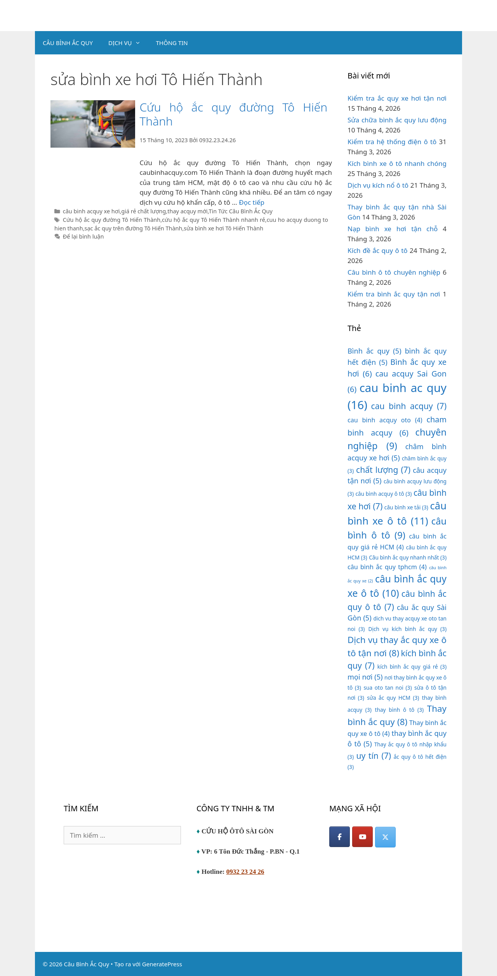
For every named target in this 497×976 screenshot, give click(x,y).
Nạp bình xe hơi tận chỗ (393, 228)
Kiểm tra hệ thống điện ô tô (392, 141)
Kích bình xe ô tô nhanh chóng (397, 163)
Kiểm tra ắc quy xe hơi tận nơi (397, 98)
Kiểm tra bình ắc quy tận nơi (394, 293)
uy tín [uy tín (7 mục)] (373, 755)
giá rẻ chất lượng (143, 211)
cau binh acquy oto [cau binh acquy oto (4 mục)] (385, 420)
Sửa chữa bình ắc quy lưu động (397, 119)
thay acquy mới (187, 211)
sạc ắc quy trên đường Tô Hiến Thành (133, 228)
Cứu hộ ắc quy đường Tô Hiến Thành (233, 114)
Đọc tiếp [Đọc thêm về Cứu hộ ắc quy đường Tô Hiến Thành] (251, 202)
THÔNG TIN (172, 43)
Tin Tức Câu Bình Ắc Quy (241, 211)
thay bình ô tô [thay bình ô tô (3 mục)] (399, 709)
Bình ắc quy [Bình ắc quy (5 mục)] (374, 351)
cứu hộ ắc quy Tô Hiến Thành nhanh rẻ (213, 219)
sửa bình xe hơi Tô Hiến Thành (223, 228)
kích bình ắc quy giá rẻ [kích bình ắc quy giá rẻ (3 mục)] (412, 666)
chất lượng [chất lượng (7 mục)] (383, 469)
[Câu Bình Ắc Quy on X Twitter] (385, 837)
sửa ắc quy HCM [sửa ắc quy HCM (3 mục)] (393, 697)
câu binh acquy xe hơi (91, 211)
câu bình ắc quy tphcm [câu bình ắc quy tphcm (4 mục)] (387, 567)
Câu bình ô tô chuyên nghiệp (394, 272)
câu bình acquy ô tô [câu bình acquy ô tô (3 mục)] (384, 493)
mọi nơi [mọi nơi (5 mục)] (365, 676)
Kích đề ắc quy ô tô (378, 250)
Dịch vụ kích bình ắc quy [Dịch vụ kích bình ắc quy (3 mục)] (407, 629)
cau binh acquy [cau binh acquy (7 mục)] (409, 405)
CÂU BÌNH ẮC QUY (68, 43)
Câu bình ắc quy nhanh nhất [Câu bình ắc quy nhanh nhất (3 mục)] (408, 557)
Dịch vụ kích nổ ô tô (378, 185)
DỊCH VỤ (128, 42)
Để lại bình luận (83, 236)
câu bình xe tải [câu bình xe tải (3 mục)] (406, 507)
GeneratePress (162, 964)
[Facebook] (339, 836)
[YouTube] (362, 836)
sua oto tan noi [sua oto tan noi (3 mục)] (387, 687)
